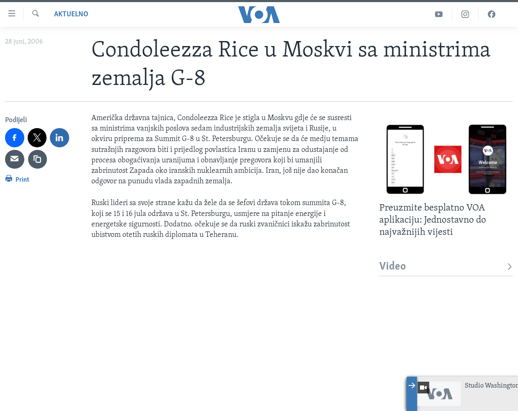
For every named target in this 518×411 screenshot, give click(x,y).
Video (446, 266)
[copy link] (37, 159)
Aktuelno (71, 14)
